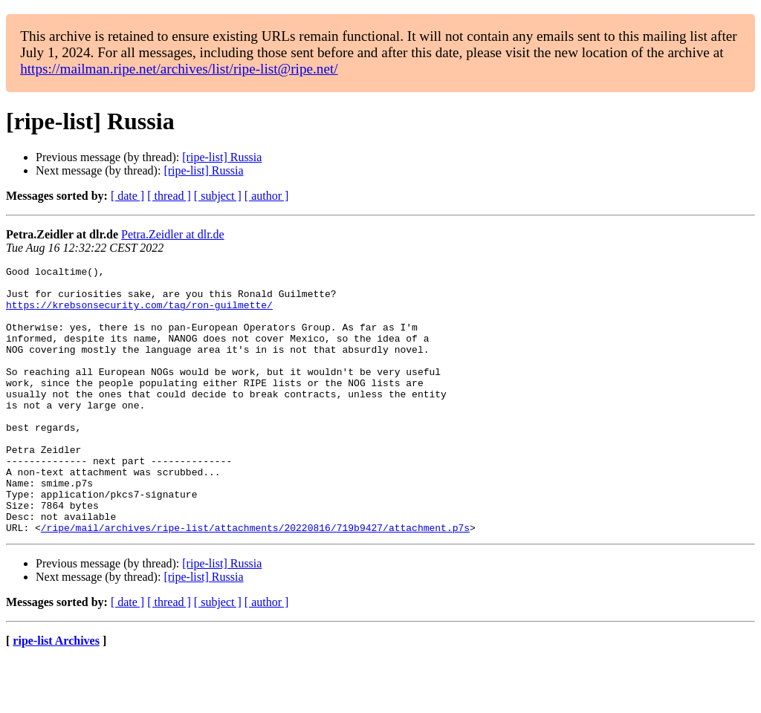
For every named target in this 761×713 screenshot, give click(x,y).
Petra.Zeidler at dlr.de (172, 234)
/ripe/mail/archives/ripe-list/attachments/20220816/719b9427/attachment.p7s (255, 580)
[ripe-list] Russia (222, 157)
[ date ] (127, 195)
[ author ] (267, 195)
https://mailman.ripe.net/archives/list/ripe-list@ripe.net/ (178, 68)
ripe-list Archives (56, 694)
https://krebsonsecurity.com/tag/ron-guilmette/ (139, 313)
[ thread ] (169, 195)
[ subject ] (218, 195)
